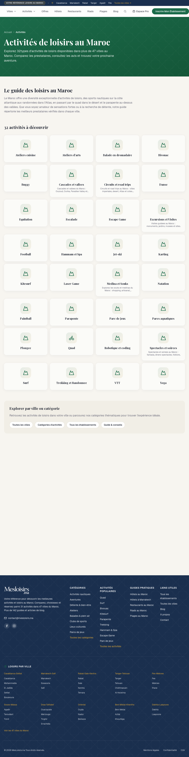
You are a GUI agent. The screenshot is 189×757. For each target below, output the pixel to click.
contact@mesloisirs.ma (18, 618)
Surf (102, 603)
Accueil (8, 32)
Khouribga (119, 719)
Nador (81, 714)
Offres (45, 11)
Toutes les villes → (122, 3)
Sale (80, 683)
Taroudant (8, 714)
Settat (7, 692)
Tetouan (118, 683)
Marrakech (75, 3)
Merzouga (45, 714)
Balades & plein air (80, 615)
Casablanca (61, 3)
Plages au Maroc (139, 615)
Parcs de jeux (77, 632)
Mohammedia (10, 683)
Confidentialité (170, 750)
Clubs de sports (78, 621)
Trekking (104, 624)
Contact (164, 619)
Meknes (155, 683)
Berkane (82, 719)
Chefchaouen (121, 688)
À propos (165, 614)
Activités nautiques (80, 594)
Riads (90, 11)
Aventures (75, 599)
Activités (29, 11)
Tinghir (44, 719)
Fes (153, 678)
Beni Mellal (120, 709)
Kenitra (81, 688)
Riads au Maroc (138, 610)
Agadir (103, 3)
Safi (43, 688)
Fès (110, 3)
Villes (11, 11)
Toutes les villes (21, 424)
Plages (103, 11)
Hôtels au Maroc (139, 594)
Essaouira (45, 683)
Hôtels (58, 11)
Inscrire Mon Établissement (170, 11)
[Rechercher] (125, 11)
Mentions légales (151, 750)
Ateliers (74, 610)
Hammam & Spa (108, 630)
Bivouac (104, 608)
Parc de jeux (106, 640)
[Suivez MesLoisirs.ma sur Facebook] (6, 626)
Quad (103, 597)
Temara (81, 692)
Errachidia (45, 723)
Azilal (117, 714)
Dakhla (155, 709)
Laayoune (156, 714)
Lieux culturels (78, 626)
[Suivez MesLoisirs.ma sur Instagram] (14, 626)
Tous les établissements (82, 424)
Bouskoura (9, 697)
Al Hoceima (120, 692)
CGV (183, 750)
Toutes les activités (110, 646)
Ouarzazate (46, 709)
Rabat (85, 3)
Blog (115, 11)
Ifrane (154, 688)
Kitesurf (104, 613)
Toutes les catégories (81, 637)
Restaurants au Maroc (142, 605)
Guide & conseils (113, 424)
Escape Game (107, 635)
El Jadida (8, 688)
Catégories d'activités (50, 424)
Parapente (105, 619)
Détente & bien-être (80, 605)
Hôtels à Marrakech (140, 599)
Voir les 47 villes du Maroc (16, 730)
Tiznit (6, 719)
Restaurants (74, 11)
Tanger (94, 3)
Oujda (81, 709)
